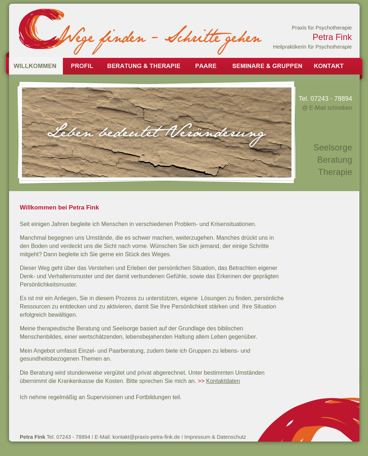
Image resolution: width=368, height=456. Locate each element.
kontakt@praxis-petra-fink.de (146, 437)
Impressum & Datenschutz (215, 437)
